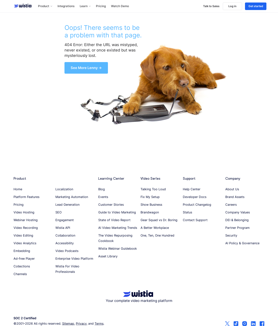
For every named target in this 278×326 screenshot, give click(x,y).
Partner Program (237, 228)
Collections (22, 266)
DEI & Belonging (237, 220)
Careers (231, 204)
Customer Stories (111, 204)
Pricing (101, 6)
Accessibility (64, 243)
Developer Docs (194, 197)
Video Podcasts (66, 251)
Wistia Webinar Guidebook (117, 248)
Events (103, 197)
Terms (99, 323)
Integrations (66, 6)
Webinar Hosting (26, 220)
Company (232, 178)
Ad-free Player (24, 258)
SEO (58, 212)
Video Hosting (24, 212)
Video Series (150, 178)
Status (187, 212)
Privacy (81, 323)
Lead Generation (67, 204)
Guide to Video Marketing (117, 212)
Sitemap (68, 323)
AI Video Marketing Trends (117, 228)
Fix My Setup (150, 197)
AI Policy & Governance (242, 243)
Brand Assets (234, 197)
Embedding (22, 251)
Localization (64, 189)
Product (20, 178)
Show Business (151, 204)
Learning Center (111, 178)
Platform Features (26, 197)
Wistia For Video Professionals (67, 269)
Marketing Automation (71, 197)
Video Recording (26, 228)
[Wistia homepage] (22, 6)
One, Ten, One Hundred (157, 235)
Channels (20, 274)
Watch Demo (120, 6)
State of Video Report (114, 220)
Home (18, 189)
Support (189, 178)
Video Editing (23, 235)
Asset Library (108, 256)
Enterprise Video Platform (74, 258)
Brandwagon (150, 212)
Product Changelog (197, 204)
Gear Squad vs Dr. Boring (159, 220)
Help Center (191, 189)
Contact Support (195, 220)
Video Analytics (25, 243)
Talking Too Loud (153, 189)
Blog (101, 189)
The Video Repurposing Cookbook (115, 238)
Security (231, 235)
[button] (45, 6)
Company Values (237, 212)
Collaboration (65, 235)
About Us (232, 189)
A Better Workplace (155, 228)
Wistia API (62, 228)
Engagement (64, 220)
